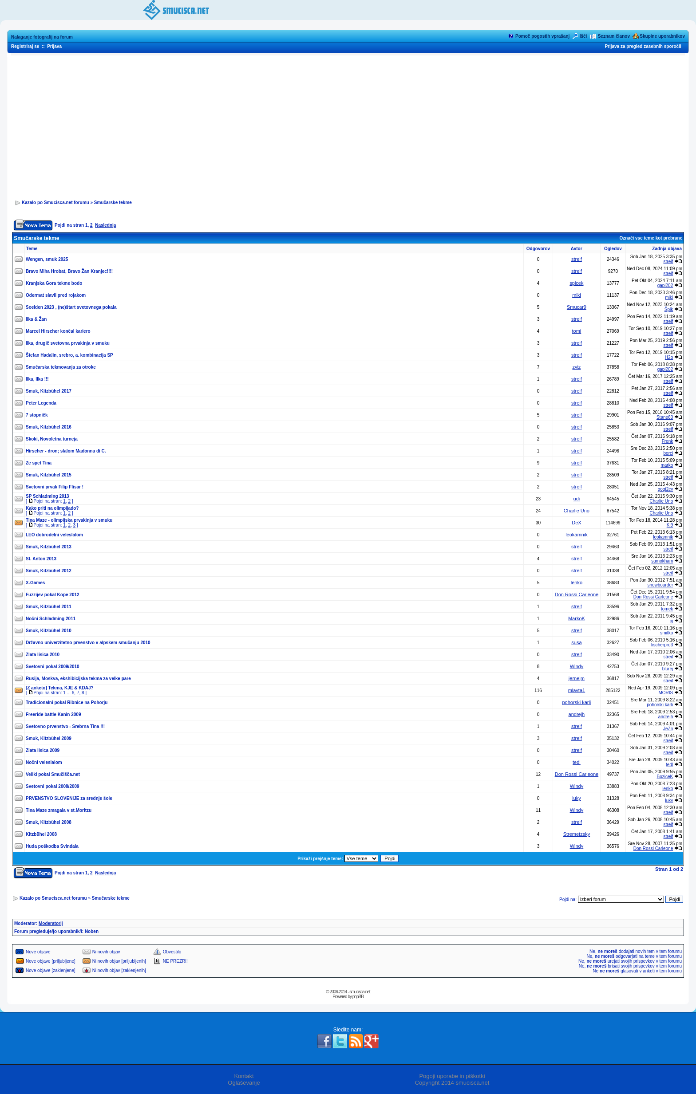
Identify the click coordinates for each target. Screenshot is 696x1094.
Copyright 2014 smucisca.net (452, 1082)
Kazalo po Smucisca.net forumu (55, 202)
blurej (667, 668)
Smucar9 (576, 307)
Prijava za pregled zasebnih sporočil (643, 46)
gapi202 (665, 285)
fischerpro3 (662, 644)
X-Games (35, 582)
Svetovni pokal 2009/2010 (52, 666)
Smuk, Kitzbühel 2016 (48, 427)
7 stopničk (36, 415)
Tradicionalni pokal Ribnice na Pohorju (66, 702)
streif (576, 259)
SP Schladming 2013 (47, 496)
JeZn (668, 728)
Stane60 (664, 417)
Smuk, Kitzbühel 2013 (48, 546)
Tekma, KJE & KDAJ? (71, 687)
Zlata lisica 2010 (42, 654)
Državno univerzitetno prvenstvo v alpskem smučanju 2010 (88, 642)
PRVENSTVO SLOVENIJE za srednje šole (69, 798)
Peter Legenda (41, 403)
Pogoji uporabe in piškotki (452, 1076)
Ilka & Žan (36, 319)
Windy (577, 666)
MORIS (665, 692)
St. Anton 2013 (41, 558)
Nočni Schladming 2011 (50, 618)
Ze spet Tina (38, 462)
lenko (576, 582)
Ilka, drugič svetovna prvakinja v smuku (68, 343)
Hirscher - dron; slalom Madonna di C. (66, 451)
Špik (668, 309)
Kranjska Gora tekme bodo (54, 283)
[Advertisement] (348, 125)
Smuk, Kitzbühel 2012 (48, 570)
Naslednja (105, 225)
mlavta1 (576, 690)
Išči (583, 36)
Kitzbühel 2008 (41, 834)
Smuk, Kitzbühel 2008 (48, 822)
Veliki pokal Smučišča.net (53, 774)
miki (576, 295)
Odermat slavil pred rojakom (56, 295)
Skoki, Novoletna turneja (52, 439)
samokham (662, 561)
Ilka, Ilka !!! (37, 379)
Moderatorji (51, 923)
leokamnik (577, 534)
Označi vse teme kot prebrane (650, 238)
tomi (576, 331)
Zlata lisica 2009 (42, 750)
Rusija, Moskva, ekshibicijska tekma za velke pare (78, 678)
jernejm (577, 678)
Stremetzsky (576, 834)
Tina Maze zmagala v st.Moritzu (58, 810)
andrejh (577, 714)
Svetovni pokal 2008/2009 (52, 786)
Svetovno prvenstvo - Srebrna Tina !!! (65, 726)
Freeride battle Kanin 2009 (53, 714)
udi (576, 498)
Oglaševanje (244, 1082)
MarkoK (576, 618)
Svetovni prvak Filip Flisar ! (54, 486)
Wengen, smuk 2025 (47, 259)
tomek (667, 608)
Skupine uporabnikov (662, 36)
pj (671, 620)
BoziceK (665, 776)
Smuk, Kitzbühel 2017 (48, 391)
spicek (576, 283)
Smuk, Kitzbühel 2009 (48, 738)
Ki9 (670, 525)
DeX (576, 522)
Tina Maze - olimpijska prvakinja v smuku (69, 520)
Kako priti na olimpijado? (52, 508)
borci (668, 453)
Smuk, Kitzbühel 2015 (48, 474)
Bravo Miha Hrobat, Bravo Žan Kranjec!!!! (69, 271)
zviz (576, 367)
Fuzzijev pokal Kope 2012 (52, 594)
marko (666, 465)
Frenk (667, 441)
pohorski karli (576, 702)
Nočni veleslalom (44, 762)
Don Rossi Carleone (576, 594)
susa (576, 642)
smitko (666, 632)
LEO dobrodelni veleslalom (54, 534)
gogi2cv (665, 489)
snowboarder (660, 584)
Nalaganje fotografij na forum (42, 37)
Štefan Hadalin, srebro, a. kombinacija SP (69, 355)
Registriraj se (25, 46)
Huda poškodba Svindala (52, 846)
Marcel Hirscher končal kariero (58, 331)
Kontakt (243, 1076)
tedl (577, 762)
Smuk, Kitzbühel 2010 (48, 630)
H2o (669, 357)
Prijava (54, 46)
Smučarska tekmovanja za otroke (61, 367)
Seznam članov (614, 36)
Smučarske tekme (113, 202)
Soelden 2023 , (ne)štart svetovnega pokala (71, 307)
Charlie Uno (661, 501)
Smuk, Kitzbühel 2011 (48, 606)
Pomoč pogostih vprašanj (542, 36)
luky (576, 798)
